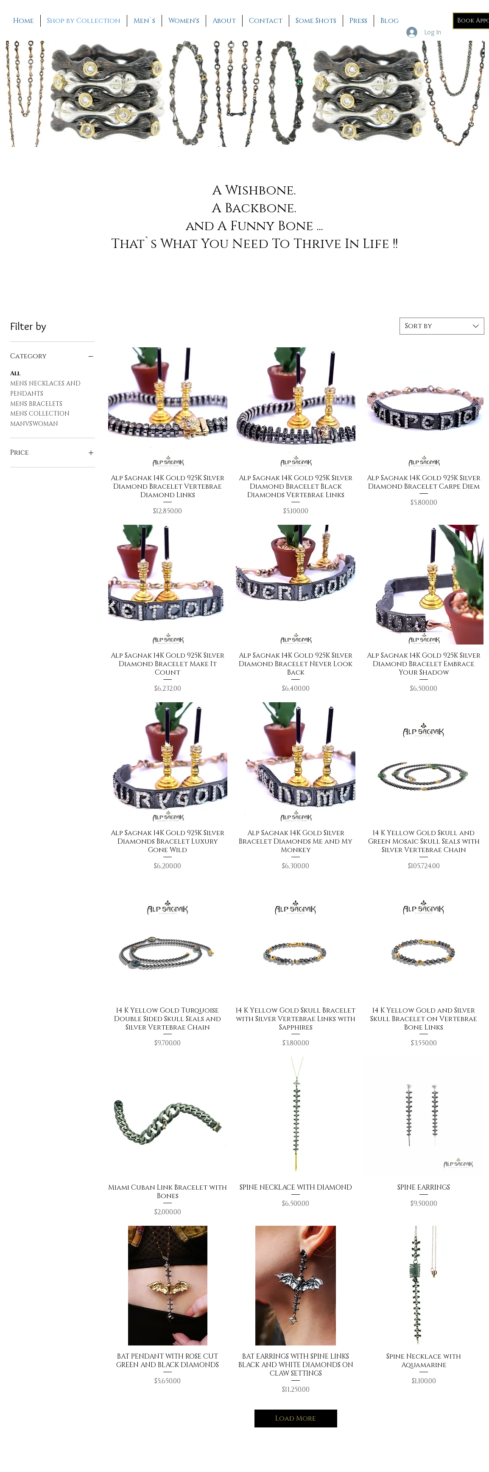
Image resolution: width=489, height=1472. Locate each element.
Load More (295, 1418)
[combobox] (442, 326)
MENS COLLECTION (40, 413)
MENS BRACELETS (36, 403)
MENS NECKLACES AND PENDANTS (45, 388)
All (15, 373)
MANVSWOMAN (34, 423)
